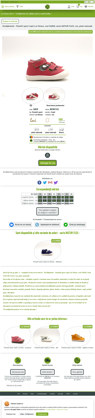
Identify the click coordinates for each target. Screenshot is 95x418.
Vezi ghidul (77, 372)
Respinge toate (11, 414)
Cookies (52, 394)
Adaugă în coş (47, 163)
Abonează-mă (18, 372)
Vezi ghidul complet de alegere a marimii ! (47, 211)
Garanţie (60, 394)
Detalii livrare (13, 2)
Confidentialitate (51, 409)
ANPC (68, 394)
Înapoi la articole (10, 21)
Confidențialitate (42, 394)
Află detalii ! (47, 372)
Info (18, 394)
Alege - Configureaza (26, 414)
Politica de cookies (62, 409)
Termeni (25, 394)
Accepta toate (42, 414)
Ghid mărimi (5, 2)
